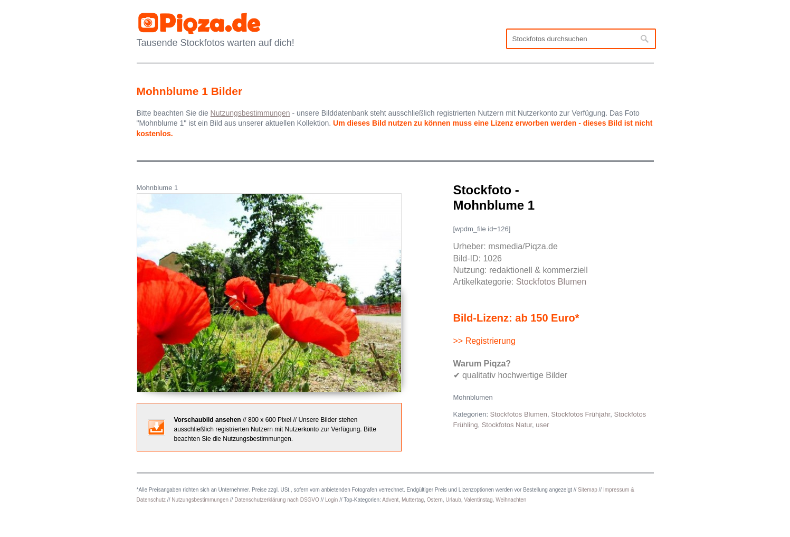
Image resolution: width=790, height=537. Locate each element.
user (542, 425)
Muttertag (413, 500)
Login (331, 500)
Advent (390, 500)
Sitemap (587, 490)
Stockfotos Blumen (551, 281)
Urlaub (453, 500)
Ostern (435, 500)
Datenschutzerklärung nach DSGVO (276, 500)
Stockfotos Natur (507, 425)
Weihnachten (511, 500)
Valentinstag (478, 500)
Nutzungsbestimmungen (200, 500)
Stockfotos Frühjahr (580, 414)
